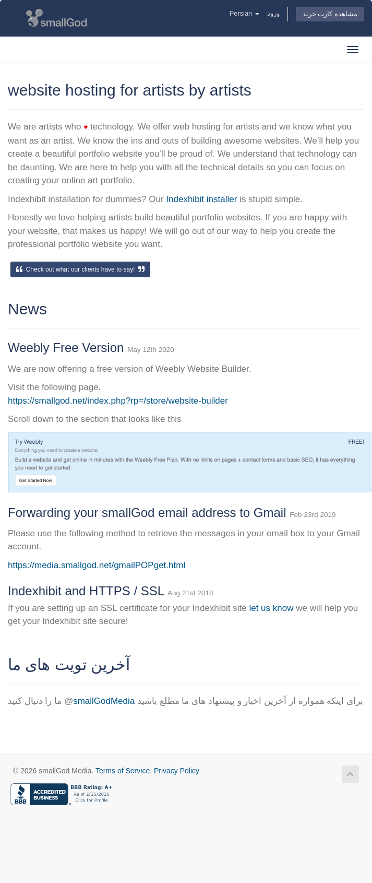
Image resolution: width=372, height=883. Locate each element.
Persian (244, 13)
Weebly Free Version (67, 347)
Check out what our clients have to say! (80, 269)
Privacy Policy (176, 771)
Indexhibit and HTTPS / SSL (87, 591)
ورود (273, 13)
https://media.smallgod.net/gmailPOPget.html (96, 565)
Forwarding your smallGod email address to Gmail (149, 512)
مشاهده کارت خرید (330, 14)
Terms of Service (122, 771)
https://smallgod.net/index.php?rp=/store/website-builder (118, 401)
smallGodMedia (104, 701)
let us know (271, 608)
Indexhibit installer (201, 199)
